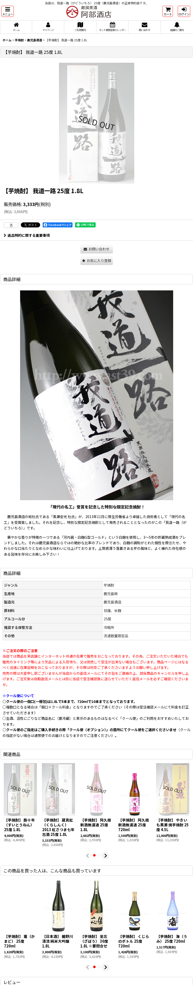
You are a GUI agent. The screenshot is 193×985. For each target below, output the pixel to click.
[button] (7, 11)
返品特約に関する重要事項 (27, 235)
